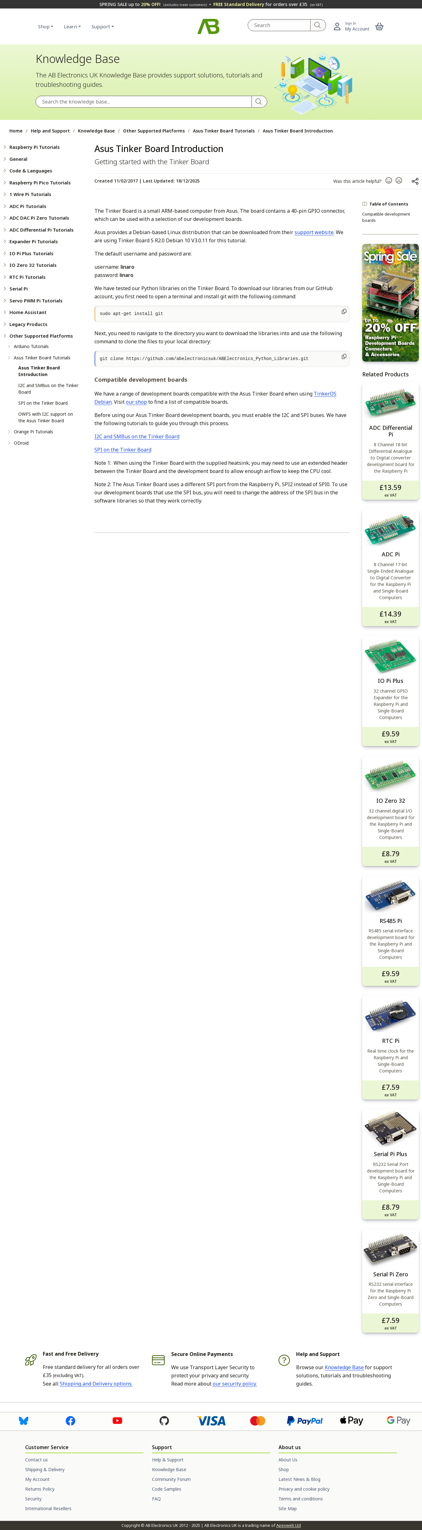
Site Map (288, 1508)
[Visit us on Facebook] (70, 1420)
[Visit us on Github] (164, 1420)
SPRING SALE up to (153, 4)
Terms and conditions (301, 1499)
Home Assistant (28, 312)
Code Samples (166, 1489)
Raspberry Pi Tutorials (34, 147)
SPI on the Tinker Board (43, 403)
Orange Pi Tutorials (33, 432)
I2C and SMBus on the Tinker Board (136, 436)
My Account (37, 1479)
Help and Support (50, 131)
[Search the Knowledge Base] (144, 102)
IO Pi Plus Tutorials (31, 253)
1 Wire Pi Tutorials (30, 194)
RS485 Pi (391, 921)
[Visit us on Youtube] (117, 1420)
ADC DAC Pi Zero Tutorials (39, 218)
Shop (44, 26)
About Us (288, 1460)
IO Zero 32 (390, 800)
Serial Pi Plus (390, 1154)
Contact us (36, 1460)
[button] (379, 26)
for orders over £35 (268, 4)
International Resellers (48, 1508)
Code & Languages (30, 170)
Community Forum (171, 1479)
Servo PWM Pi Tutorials (36, 300)
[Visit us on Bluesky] (23, 1420)
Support (101, 26)
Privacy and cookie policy (304, 1489)
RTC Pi (390, 1040)
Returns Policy (39, 1489)
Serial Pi (18, 288)
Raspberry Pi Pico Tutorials (40, 182)
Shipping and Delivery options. (96, 1383)
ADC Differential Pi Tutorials (41, 230)
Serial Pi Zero (390, 1274)
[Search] (318, 25)
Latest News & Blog (299, 1479)
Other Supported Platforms (154, 131)
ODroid (21, 443)
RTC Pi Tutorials (27, 277)
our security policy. (235, 1383)
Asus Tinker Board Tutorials (224, 131)
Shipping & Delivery (45, 1469)
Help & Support (167, 1460)
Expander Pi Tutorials (33, 241)
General (18, 159)
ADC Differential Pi (390, 431)
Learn (70, 26)
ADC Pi (391, 554)
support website (314, 232)
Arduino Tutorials (31, 346)
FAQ (156, 1499)
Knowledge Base (96, 131)
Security (33, 1499)
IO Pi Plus (390, 680)
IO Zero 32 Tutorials (33, 265)
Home (16, 131)
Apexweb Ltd (288, 1525)
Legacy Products (28, 324)
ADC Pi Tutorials (27, 206)
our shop (136, 401)
